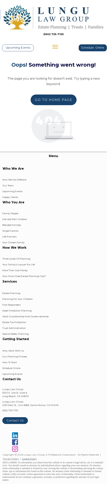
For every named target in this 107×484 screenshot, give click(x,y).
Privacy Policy (11, 458)
